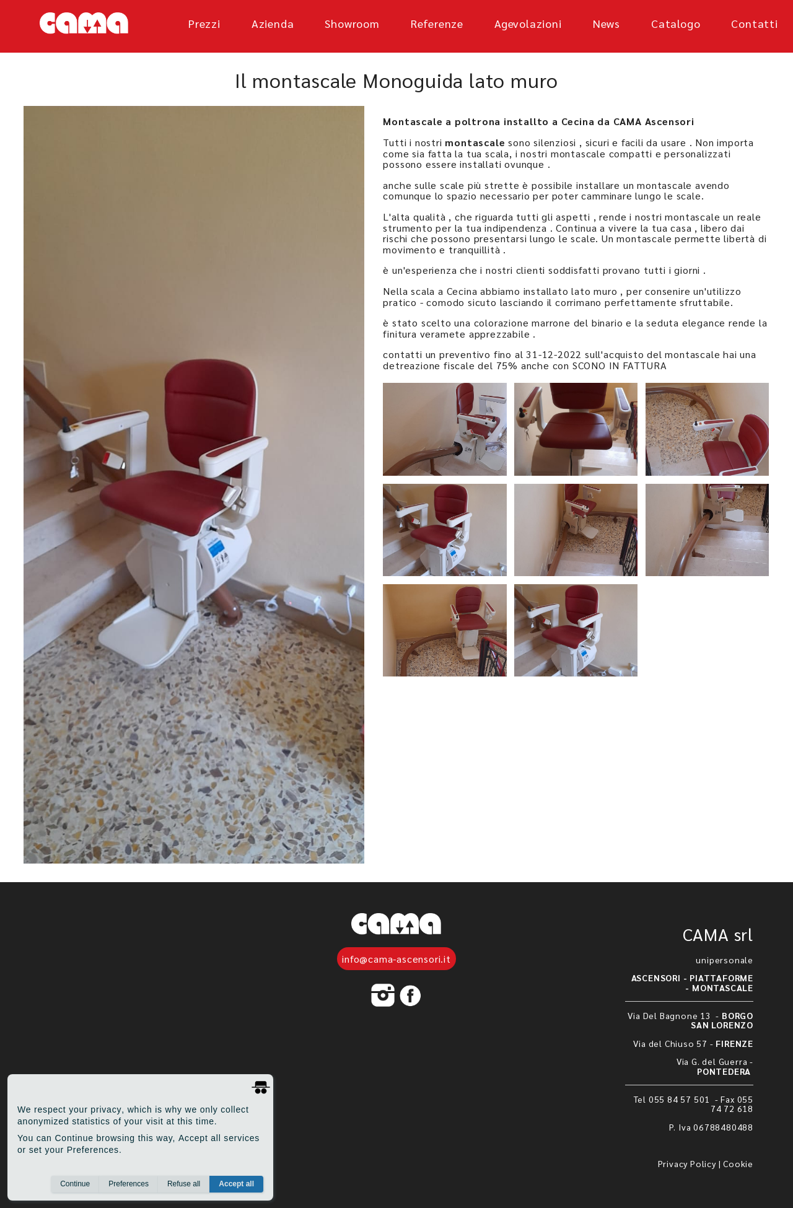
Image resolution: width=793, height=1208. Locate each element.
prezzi (204, 23)
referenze (437, 23)
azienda (273, 23)
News (606, 23)
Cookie (738, 1163)
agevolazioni (528, 23)
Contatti (754, 23)
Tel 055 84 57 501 (673, 1099)
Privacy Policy (687, 1163)
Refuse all (183, 1184)
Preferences (128, 1184)
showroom (352, 23)
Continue (75, 1184)
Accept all (236, 1184)
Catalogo (675, 23)
